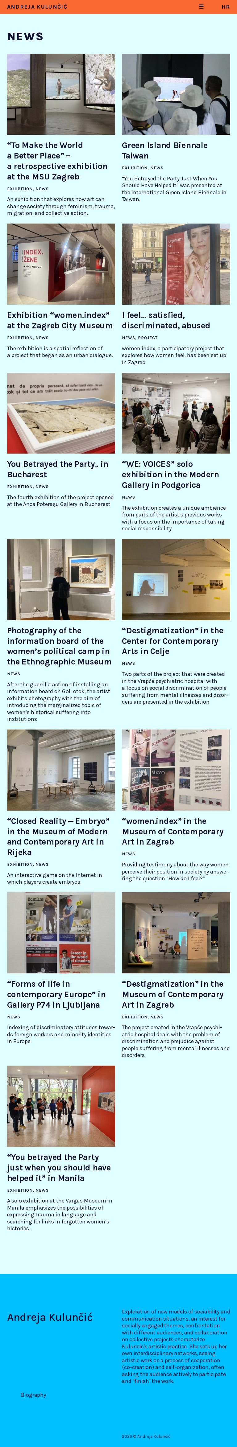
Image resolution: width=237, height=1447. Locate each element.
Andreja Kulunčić (37, 6)
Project (148, 337)
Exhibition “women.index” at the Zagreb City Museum (60, 320)
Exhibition (20, 189)
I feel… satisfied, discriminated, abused (166, 320)
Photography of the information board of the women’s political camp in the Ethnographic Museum (59, 646)
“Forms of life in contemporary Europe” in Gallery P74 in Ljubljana (56, 994)
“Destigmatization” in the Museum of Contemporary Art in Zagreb (172, 994)
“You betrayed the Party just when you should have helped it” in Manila (59, 1167)
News (42, 189)
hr (226, 6)
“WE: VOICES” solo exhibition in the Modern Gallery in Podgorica (170, 474)
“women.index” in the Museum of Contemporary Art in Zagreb (172, 831)
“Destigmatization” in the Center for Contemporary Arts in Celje (172, 641)
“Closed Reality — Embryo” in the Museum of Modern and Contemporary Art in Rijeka (58, 836)
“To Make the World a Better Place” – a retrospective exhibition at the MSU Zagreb (57, 160)
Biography (33, 1395)
